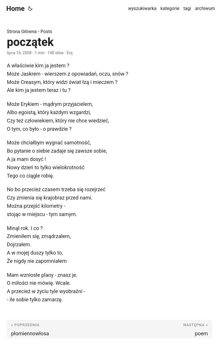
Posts (46, 31)
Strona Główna (22, 31)
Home (15, 9)
